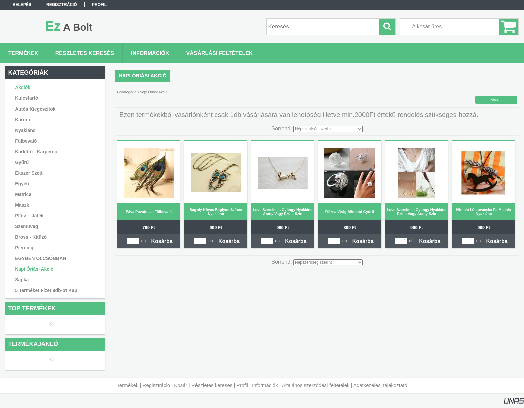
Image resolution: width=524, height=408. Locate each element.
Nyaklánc (25, 130)
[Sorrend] (328, 129)
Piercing (24, 247)
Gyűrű (22, 162)
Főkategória (126, 92)
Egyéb (22, 183)
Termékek (127, 385)
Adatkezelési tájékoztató (380, 385)
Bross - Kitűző (31, 237)
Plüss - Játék (29, 215)
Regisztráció (156, 385)
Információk (265, 385)
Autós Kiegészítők (35, 109)
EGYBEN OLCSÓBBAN (40, 258)
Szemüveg (26, 226)
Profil (242, 385)
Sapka (22, 279)
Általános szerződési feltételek (316, 385)
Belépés (22, 4)
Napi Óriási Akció (34, 269)
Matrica (23, 194)
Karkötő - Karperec (36, 151)
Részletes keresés (212, 385)
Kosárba (162, 241)
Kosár (180, 385)
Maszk (22, 205)
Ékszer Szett (28, 173)
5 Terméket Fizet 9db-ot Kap (46, 290)
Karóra (22, 119)
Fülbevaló (26, 141)
